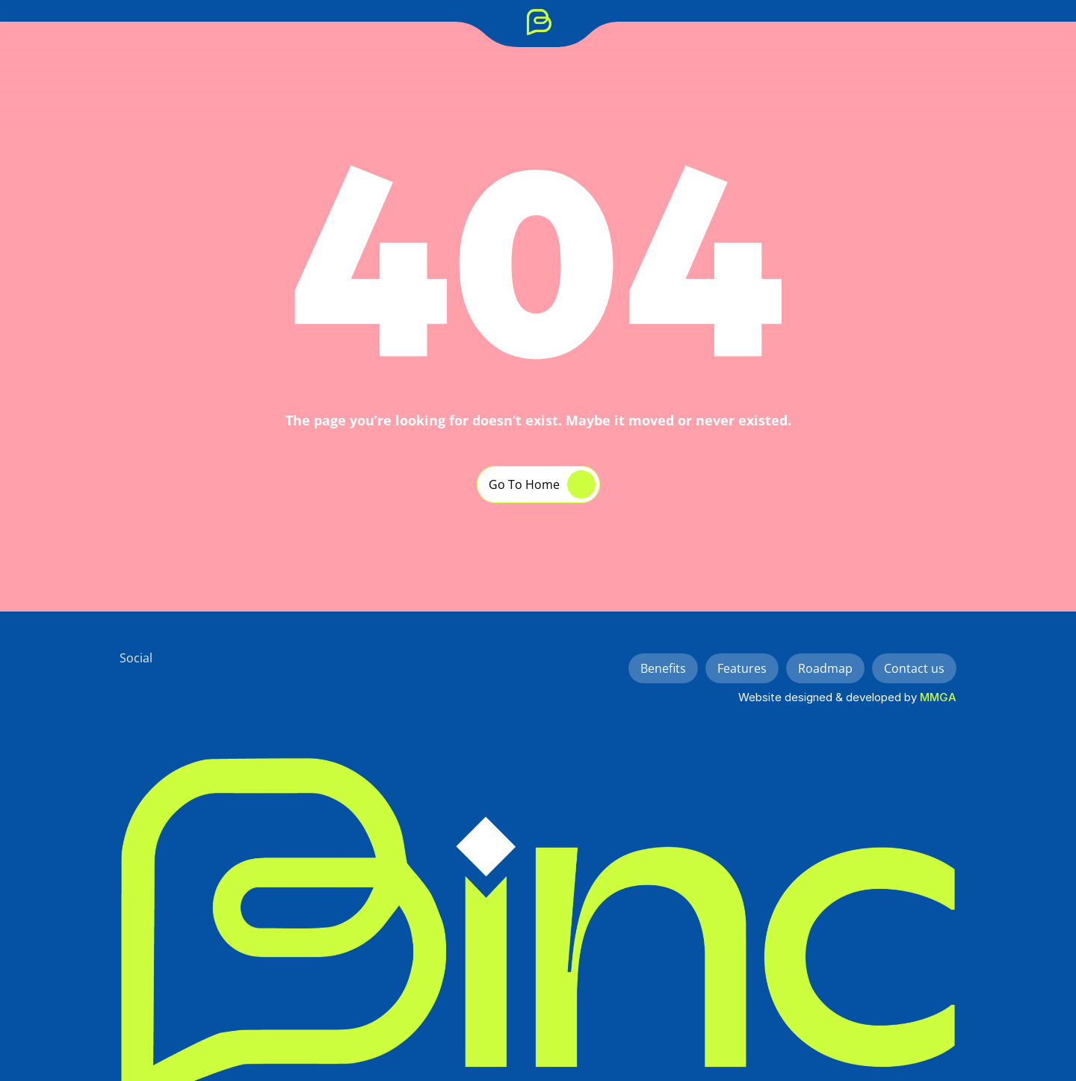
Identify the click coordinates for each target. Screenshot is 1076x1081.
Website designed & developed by (829, 697)
